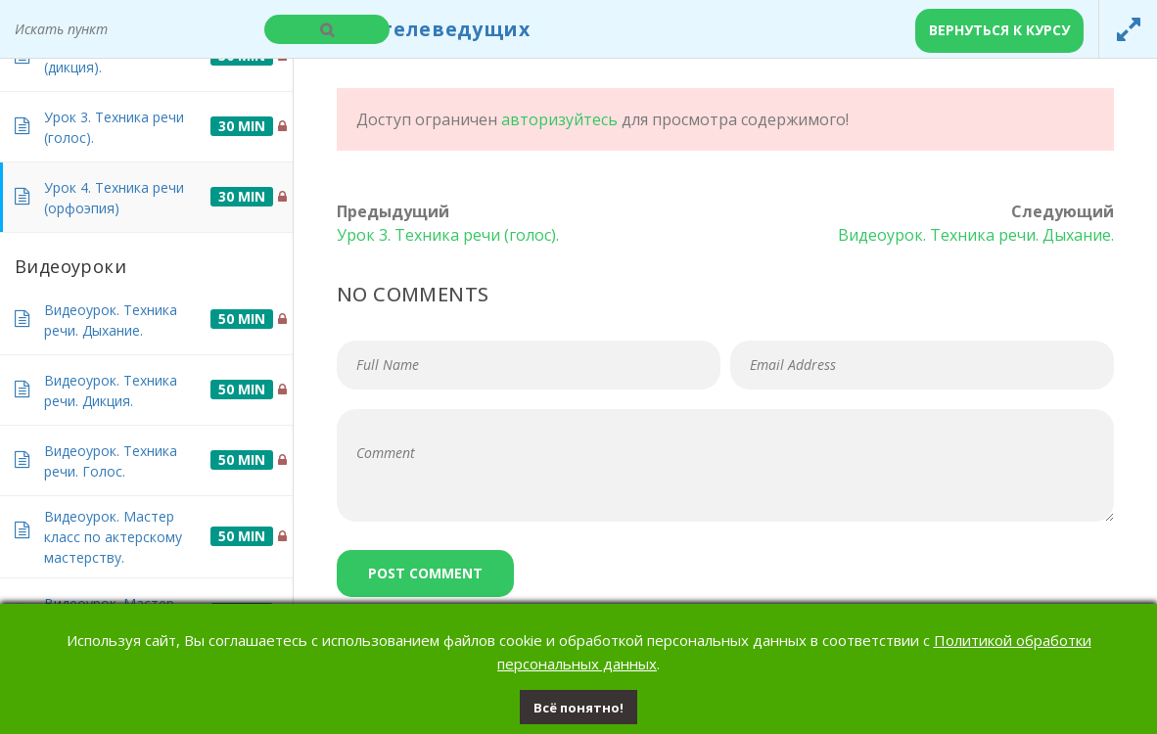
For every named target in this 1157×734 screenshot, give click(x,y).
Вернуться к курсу (999, 30)
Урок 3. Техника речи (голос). (448, 235)
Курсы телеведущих (419, 29)
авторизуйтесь (559, 119)
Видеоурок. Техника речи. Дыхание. (976, 235)
